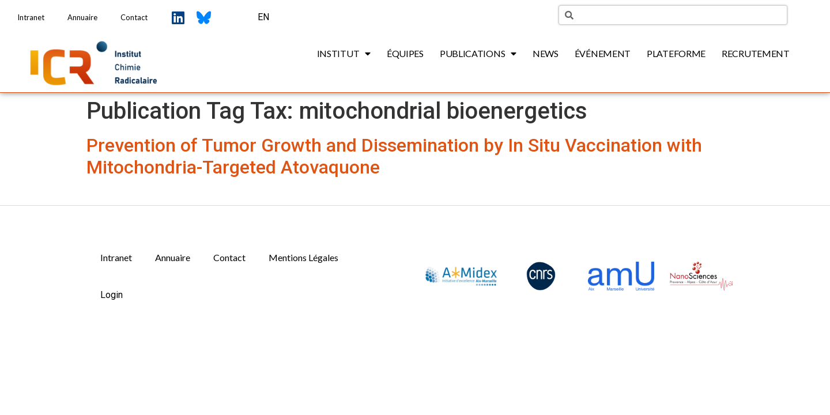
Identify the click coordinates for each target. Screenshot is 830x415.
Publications (478, 53)
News (546, 53)
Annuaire (82, 17)
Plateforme (676, 53)
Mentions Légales (303, 257)
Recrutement (756, 53)
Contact (134, 17)
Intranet (30, 17)
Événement (603, 53)
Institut (344, 53)
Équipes (405, 53)
